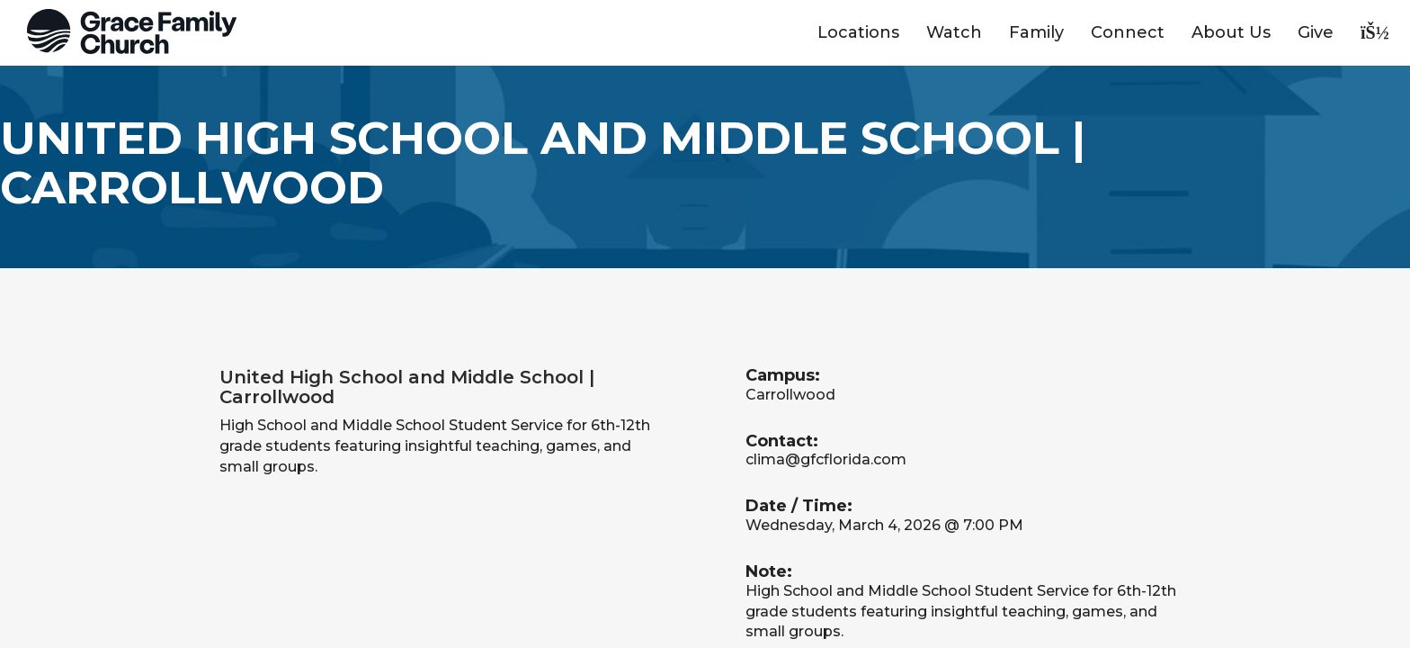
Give (1316, 32)
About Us (1231, 32)
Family (1036, 32)
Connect (1128, 32)
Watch (954, 32)
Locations (858, 32)
